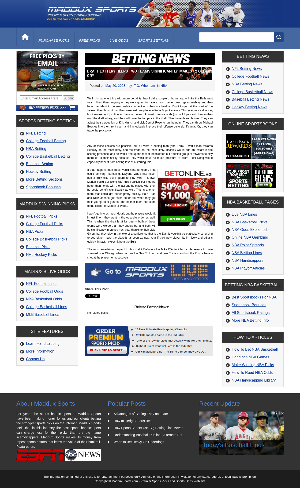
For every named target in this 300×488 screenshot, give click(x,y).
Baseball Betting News (250, 99)
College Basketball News (252, 92)
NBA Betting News (247, 84)
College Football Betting (46, 141)
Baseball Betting (39, 164)
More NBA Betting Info (250, 320)
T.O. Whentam (144, 85)
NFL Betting (36, 133)
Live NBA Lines (244, 214)
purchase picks (54, 40)
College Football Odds (44, 291)
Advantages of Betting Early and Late (141, 414)
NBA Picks (35, 231)
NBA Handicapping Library (254, 380)
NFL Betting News (247, 69)
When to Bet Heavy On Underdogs (139, 442)
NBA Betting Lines (247, 253)
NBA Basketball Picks (250, 222)
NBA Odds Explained (249, 230)
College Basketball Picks (46, 239)
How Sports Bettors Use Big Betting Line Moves (148, 428)
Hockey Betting (38, 172)
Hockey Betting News (249, 107)
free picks (89, 40)
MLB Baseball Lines (42, 315)
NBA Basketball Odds (44, 299)
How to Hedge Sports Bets (133, 421)
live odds (119, 40)
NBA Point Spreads (248, 245)
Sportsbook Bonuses (43, 187)
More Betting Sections (44, 179)
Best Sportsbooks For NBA (254, 297)
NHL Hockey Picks (41, 255)
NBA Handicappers (247, 260)
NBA (164, 85)
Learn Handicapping (43, 344)
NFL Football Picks (41, 216)
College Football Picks (44, 224)
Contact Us (35, 359)
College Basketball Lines (46, 307)
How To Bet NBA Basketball (255, 349)
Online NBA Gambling (250, 237)
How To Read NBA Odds (252, 373)
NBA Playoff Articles (248, 268)
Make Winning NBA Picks (253, 365)
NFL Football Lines (41, 284)
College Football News (250, 76)
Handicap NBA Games (250, 357)
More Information (40, 351)
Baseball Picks (38, 247)
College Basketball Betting (48, 156)
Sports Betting (153, 40)
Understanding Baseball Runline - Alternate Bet (148, 435)
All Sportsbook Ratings (251, 313)
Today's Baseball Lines (234, 444)
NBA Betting (36, 149)
